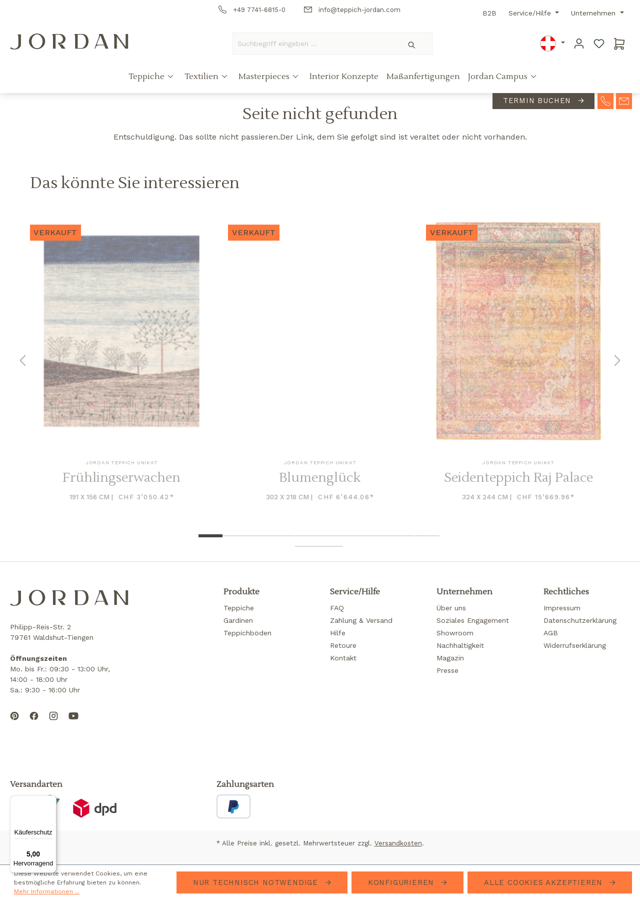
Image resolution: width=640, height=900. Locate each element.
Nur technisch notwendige (257, 882)
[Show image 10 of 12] (428, 535)
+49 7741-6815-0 (252, 10)
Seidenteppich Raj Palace (518, 478)
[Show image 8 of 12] (379, 535)
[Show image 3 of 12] (258, 535)
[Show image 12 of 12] (331, 546)
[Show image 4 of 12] (282, 535)
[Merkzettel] (599, 44)
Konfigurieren (402, 882)
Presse (447, 670)
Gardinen (238, 620)
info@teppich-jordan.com (352, 10)
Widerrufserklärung (575, 645)
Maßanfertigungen (423, 77)
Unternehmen (594, 13)
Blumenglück (319, 478)
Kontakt (343, 658)
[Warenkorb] (619, 44)
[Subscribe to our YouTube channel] (73, 723)
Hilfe (338, 633)
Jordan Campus (499, 77)
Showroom (455, 633)
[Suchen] (412, 44)
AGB (551, 633)
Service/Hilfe (531, 13)
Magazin (450, 658)
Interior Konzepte (344, 77)
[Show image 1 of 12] (210, 535)
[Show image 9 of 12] (403, 535)
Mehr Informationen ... (47, 891)
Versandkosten (398, 843)
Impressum (562, 608)
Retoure (343, 645)
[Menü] (50, 801)
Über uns (451, 608)
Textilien (202, 77)
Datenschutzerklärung (580, 620)
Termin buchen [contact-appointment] (538, 100)
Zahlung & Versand (361, 620)
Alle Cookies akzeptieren (545, 882)
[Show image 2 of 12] (234, 535)
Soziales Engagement (472, 620)
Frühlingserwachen (121, 478)
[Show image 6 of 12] (331, 535)
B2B (489, 13)
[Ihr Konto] (579, 44)
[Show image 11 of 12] (307, 546)
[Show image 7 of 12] (355, 535)
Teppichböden (248, 633)
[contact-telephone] (605, 100)
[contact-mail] (624, 100)
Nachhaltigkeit (460, 645)
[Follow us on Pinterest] (14, 723)
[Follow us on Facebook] (34, 723)
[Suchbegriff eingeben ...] (312, 44)
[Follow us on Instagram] (53, 723)
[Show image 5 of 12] (307, 535)
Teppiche (147, 77)
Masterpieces (265, 77)
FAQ (337, 608)
